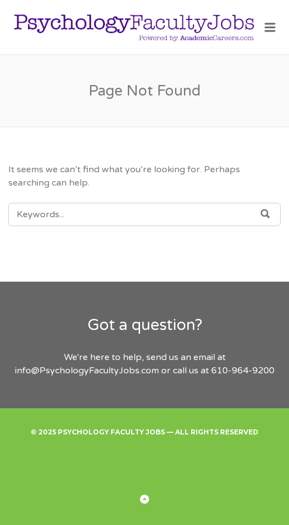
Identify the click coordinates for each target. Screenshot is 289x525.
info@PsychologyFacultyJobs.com (87, 370)
